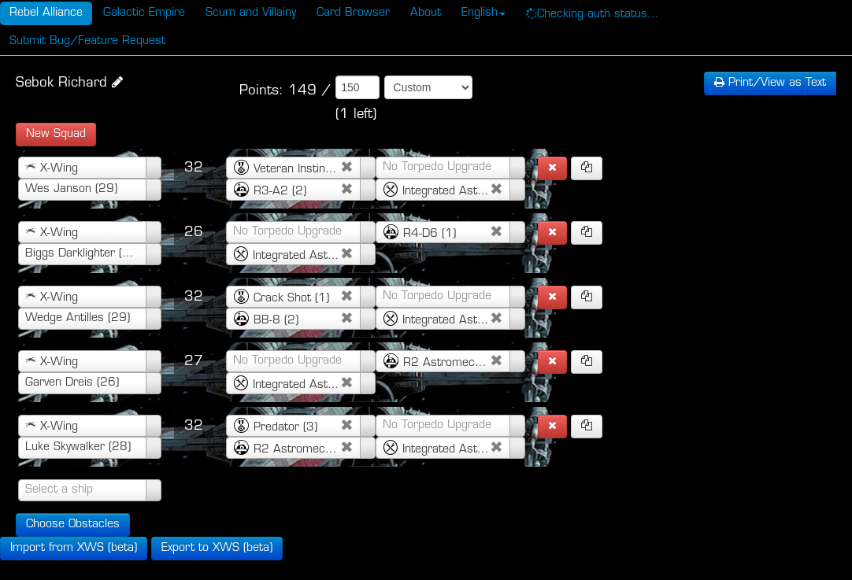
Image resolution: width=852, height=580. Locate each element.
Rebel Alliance (46, 13)
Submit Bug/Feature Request (87, 41)
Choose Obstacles (73, 524)
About (425, 13)
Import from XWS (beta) (73, 548)
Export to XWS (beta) (216, 548)
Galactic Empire (144, 13)
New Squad (56, 134)
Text (770, 83)
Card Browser (353, 13)
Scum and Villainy (251, 13)
